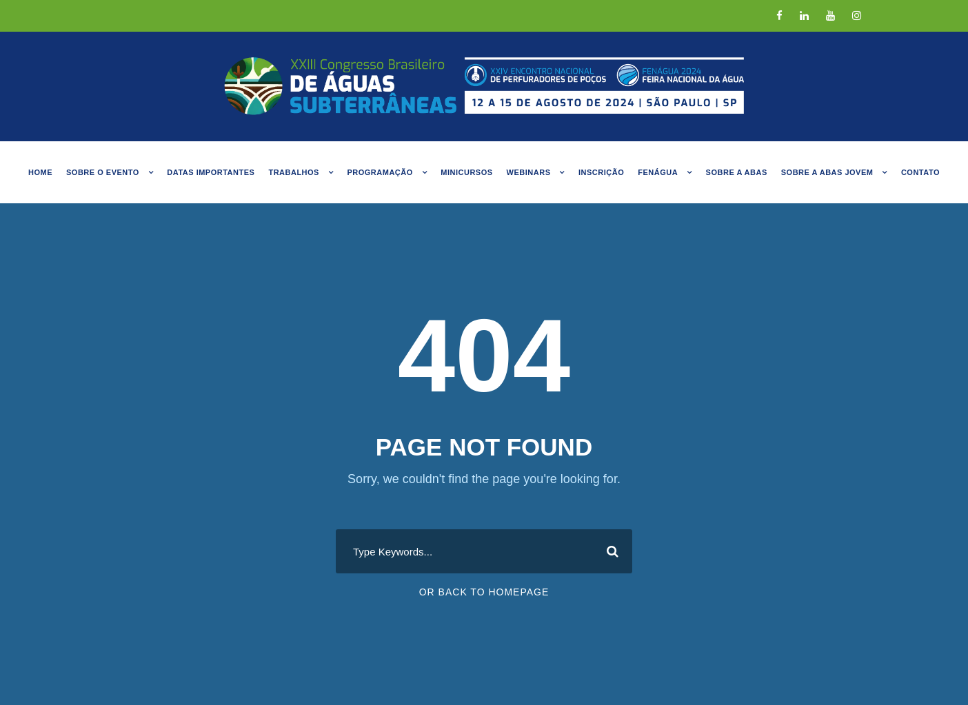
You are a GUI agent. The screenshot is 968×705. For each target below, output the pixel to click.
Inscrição (601, 172)
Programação (379, 172)
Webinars (529, 172)
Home (40, 172)
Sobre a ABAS (736, 172)
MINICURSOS (466, 172)
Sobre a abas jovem (827, 172)
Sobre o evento (102, 172)
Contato (920, 172)
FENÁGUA (658, 172)
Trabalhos (293, 172)
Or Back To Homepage (484, 591)
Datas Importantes (210, 172)
